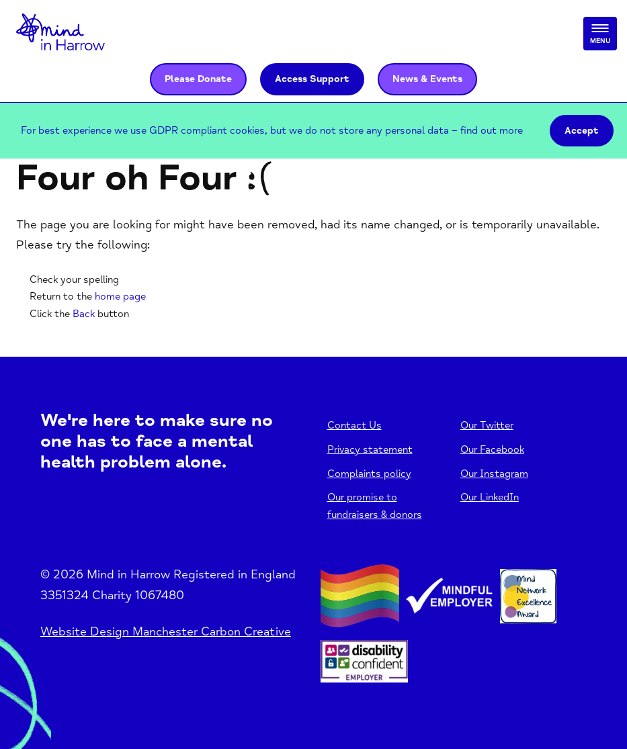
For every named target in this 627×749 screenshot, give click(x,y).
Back (84, 314)
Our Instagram (494, 474)
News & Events (427, 79)
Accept (582, 130)
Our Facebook (492, 449)
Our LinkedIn (489, 497)
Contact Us (354, 425)
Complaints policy (369, 474)
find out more (491, 130)
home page (120, 296)
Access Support (312, 79)
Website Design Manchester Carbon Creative (165, 631)
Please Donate (198, 79)
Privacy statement (370, 449)
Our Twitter (486, 425)
